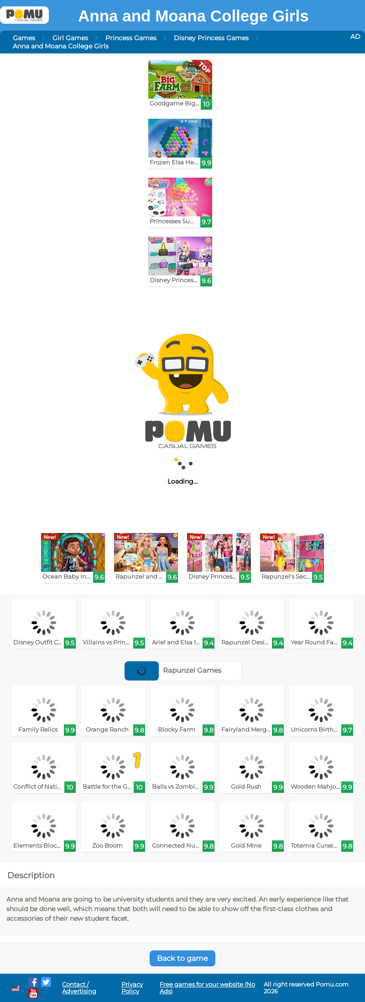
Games (24, 38)
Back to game (182, 958)
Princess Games (130, 38)
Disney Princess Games (211, 38)
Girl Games (70, 38)
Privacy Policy (132, 988)
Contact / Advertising (79, 988)
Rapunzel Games (173, 670)
